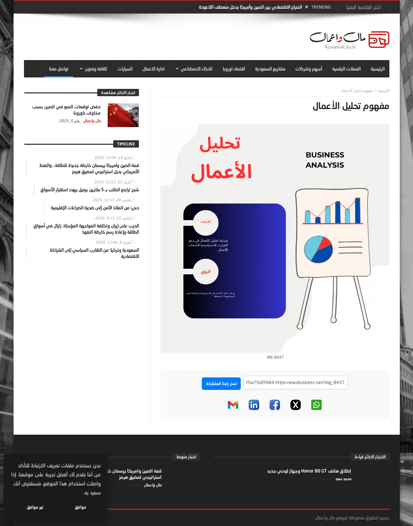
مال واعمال (91, 120)
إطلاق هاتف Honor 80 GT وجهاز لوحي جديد (309, 471)
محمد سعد (342, 478)
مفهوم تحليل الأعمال (357, 90)
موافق (80, 507)
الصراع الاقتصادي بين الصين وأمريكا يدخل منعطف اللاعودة (250, 7)
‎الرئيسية (383, 90)
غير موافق (35, 507)
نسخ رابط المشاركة (221, 383)
